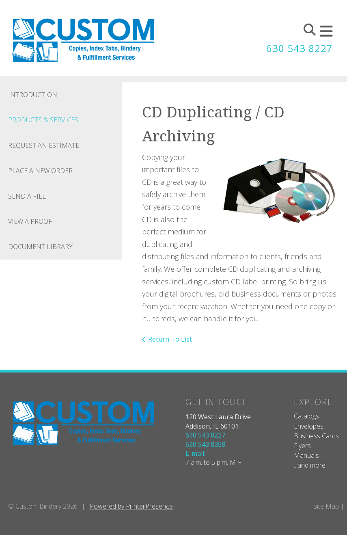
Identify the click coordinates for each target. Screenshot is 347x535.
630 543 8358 (205, 444)
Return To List (170, 339)
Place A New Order (40, 170)
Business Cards (316, 435)
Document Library (40, 246)
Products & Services (43, 119)
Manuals (306, 455)
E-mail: (195, 453)
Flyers (302, 445)
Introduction (32, 94)
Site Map (326, 506)
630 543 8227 (299, 48)
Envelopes (308, 426)
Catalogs (306, 416)
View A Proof (30, 221)
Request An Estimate (43, 145)
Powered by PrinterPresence (131, 506)
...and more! (310, 465)
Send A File (27, 196)
